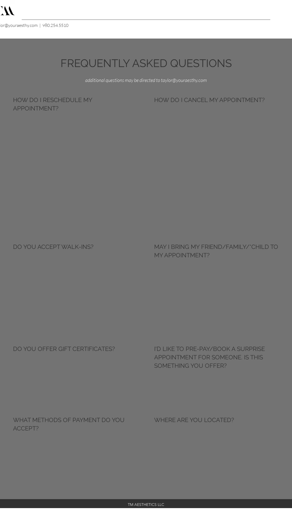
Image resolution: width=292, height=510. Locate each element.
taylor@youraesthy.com (184, 80)
